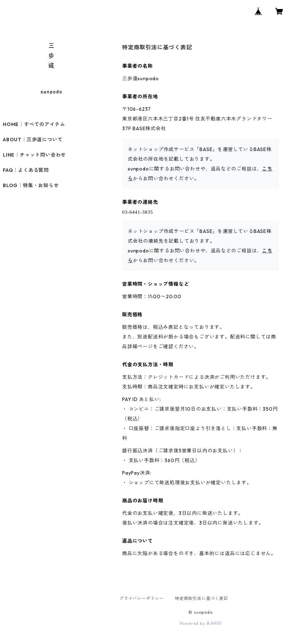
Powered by (201, 623)
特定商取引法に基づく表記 (201, 598)
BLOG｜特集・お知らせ (31, 185)
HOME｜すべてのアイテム (34, 124)
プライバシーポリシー (141, 598)
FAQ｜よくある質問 (26, 170)
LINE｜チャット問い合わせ (34, 155)
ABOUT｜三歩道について (32, 139)
